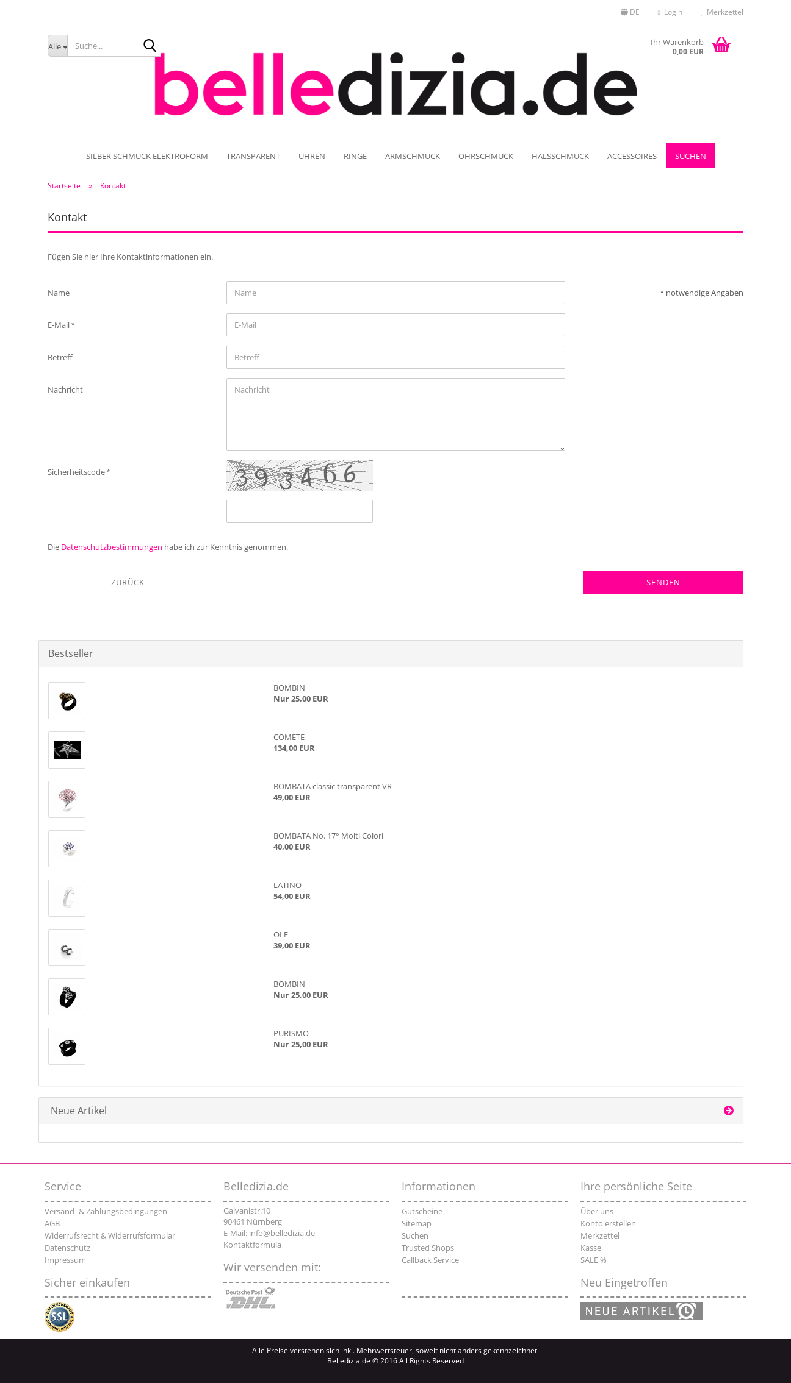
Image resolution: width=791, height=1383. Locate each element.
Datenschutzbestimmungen (111, 546)
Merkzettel (722, 12)
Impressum (65, 1259)
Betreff (60, 357)
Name (59, 292)
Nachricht (65, 389)
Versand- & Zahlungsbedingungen (106, 1211)
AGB (52, 1223)
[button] (630, 12)
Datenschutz (67, 1247)
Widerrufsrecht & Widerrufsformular (110, 1235)
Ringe (355, 156)
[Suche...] (57, 46)
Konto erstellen (608, 1223)
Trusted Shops (428, 1247)
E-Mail (59, 324)
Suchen (690, 156)
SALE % (593, 1259)
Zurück (128, 582)
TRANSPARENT (253, 156)
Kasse (590, 1247)
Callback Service (430, 1259)
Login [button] (670, 12)
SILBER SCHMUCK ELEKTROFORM (147, 156)
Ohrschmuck (485, 156)
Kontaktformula (252, 1244)
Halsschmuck (560, 156)
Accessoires (632, 156)
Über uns (596, 1211)
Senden (663, 582)
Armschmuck (412, 156)
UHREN (311, 156)
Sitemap (417, 1223)
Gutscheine (422, 1211)
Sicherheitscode (77, 471)
